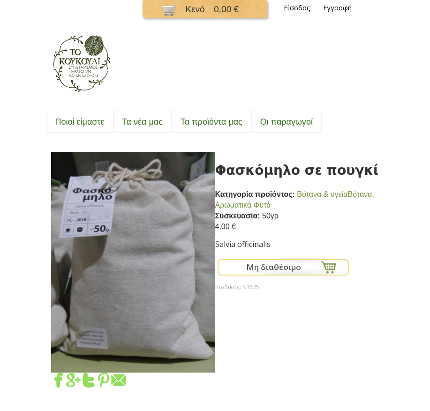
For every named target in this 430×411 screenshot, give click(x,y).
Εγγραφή (337, 7)
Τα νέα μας (142, 122)
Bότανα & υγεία (322, 194)
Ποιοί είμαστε (80, 122)
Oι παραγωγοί (286, 122)
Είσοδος (297, 7)
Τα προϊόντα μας (211, 122)
